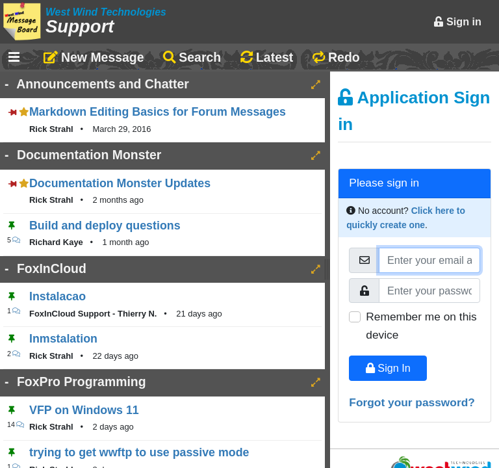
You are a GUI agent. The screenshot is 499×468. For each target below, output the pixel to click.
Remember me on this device (421, 325)
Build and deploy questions (105, 225)
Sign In (388, 368)
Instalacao (57, 296)
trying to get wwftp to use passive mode (139, 452)
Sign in (457, 21)
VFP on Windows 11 (84, 410)
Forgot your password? (412, 402)
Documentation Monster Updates (120, 183)
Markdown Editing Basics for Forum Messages (157, 111)
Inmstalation (63, 338)
